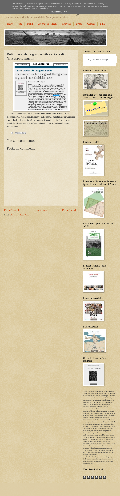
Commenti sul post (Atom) (20, 215)
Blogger (69, 491)
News (10, 23)
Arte (20, 23)
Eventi (79, 23)
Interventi (66, 23)
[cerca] (101, 59)
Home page (41, 210)
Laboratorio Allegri (47, 23)
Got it (66, 12)
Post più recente (12, 210)
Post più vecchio (70, 210)
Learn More (56, 12)
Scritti (30, 23)
